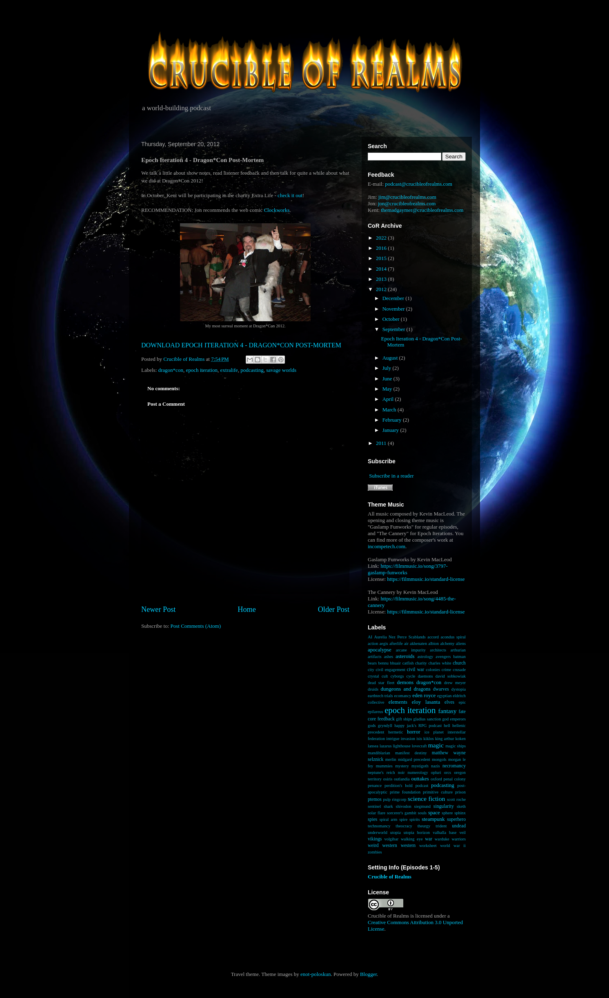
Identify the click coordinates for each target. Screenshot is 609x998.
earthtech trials (380, 695)
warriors (458, 839)
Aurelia (380, 637)
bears (372, 663)
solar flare (376, 813)
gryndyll (385, 725)
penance (375, 785)
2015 (382, 258)
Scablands (417, 637)
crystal (373, 676)
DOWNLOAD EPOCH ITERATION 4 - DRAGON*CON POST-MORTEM (241, 345)
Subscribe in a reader (391, 476)
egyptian (444, 695)
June (387, 379)
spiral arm (388, 819)
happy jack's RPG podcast (418, 725)
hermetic (395, 732)
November (394, 309)
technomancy (379, 826)
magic (436, 745)
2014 (382, 269)
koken (461, 738)
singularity (443, 806)
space (434, 812)
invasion (408, 738)
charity (421, 663)
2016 (382, 248)
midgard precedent (414, 759)
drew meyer (455, 682)
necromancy (454, 766)
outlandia (402, 779)
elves (449, 702)
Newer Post (158, 609)
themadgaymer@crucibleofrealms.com (422, 210)
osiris (388, 779)
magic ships (455, 746)
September (394, 329)
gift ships (404, 719)
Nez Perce (398, 637)
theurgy (424, 826)
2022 (382, 238)
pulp (386, 799)
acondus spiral (453, 637)
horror (413, 732)
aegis (384, 643)
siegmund (422, 806)
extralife (229, 370)
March (390, 410)
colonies (433, 669)
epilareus (375, 711)
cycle (411, 676)
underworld (377, 832)
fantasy (447, 710)
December (394, 298)
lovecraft (419, 746)
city (371, 669)
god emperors (454, 719)
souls (422, 813)
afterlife (396, 643)
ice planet (434, 732)
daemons (425, 676)
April (388, 399)
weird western (382, 845)
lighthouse (401, 746)
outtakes (420, 779)
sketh (461, 806)
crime (446, 669)
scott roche (456, 799)
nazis (435, 766)
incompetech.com (386, 546)
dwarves (441, 689)
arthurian (458, 650)
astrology (425, 656)
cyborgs (397, 676)
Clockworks (276, 210)
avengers (443, 656)
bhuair (395, 663)
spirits (414, 819)
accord (433, 637)
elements (398, 702)
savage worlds (281, 370)
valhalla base (444, 832)
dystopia (458, 689)
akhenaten (418, 643)
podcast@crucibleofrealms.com (418, 184)
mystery (402, 766)
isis (419, 738)
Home (247, 609)
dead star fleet (381, 682)
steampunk (433, 819)
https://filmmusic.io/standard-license (426, 579)
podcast (422, 785)
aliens (461, 643)
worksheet (428, 845)
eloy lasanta (426, 702)
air (406, 643)
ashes (388, 656)
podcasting (251, 370)
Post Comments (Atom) (196, 626)
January (391, 430)
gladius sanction (427, 719)
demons (405, 682)
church (459, 663)
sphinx (460, 813)
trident (441, 826)
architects (438, 650)
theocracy (404, 826)
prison (460, 792)
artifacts (374, 656)
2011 (382, 443)
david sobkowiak (451, 676)
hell (447, 725)
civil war (415, 669)
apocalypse (379, 650)
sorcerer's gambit (401, 813)
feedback (386, 719)
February (392, 420)
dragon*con (170, 370)
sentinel (374, 806)
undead (459, 826)
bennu (383, 663)
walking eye (412, 839)
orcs (447, 772)
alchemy (447, 643)
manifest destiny (411, 753)
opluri (436, 772)
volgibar (391, 839)
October (391, 319)
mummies (384, 766)
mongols (439, 759)
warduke (442, 839)
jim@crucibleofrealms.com (407, 197)
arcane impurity (411, 650)
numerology (418, 772)
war (428, 839)
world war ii (453, 845)
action (373, 643)
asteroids (405, 656)
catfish (408, 663)
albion (433, 643)
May (387, 389)
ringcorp (399, 799)
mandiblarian (379, 753)
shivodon (403, 806)
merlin (390, 759)
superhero (456, 819)
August (390, 358)
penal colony (455, 779)
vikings (375, 839)
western (408, 845)
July (387, 368)
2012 (382, 289)
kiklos (428, 738)
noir (401, 772)
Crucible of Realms (389, 877)
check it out (290, 195)
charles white (439, 663)
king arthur (444, 738)
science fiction (426, 798)
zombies (375, 852)
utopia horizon (417, 832)
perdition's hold (399, 785)
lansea (373, 746)
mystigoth (420, 766)
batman (459, 656)
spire (403, 819)
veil (462, 832)
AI (370, 637)
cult (385, 676)
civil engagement (390, 669)
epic (462, 702)
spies (372, 819)
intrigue (392, 738)
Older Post (333, 609)
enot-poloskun (315, 974)
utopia (395, 832)
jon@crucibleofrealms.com (407, 203)
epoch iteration (202, 370)
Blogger (368, 974)
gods (372, 725)
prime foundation (405, 792)
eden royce (424, 695)
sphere (447, 813)
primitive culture (438, 792)
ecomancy (402, 695)
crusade (459, 669)
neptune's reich (381, 772)
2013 (382, 279)
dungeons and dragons (406, 689)
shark (388, 806)
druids (373, 689)
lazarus (385, 746)
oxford (436, 779)
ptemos (375, 799)
